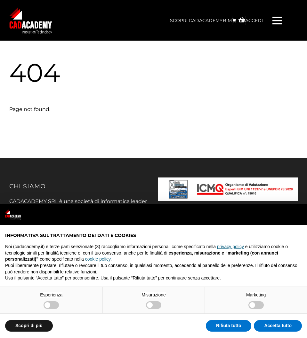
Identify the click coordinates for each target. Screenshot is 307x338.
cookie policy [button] (97, 259)
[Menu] (277, 20)
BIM (227, 20)
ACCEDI (254, 20)
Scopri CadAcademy (196, 20)
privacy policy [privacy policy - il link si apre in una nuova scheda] (230, 246)
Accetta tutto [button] (278, 325)
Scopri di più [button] (29, 325)
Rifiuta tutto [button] (228, 325)
